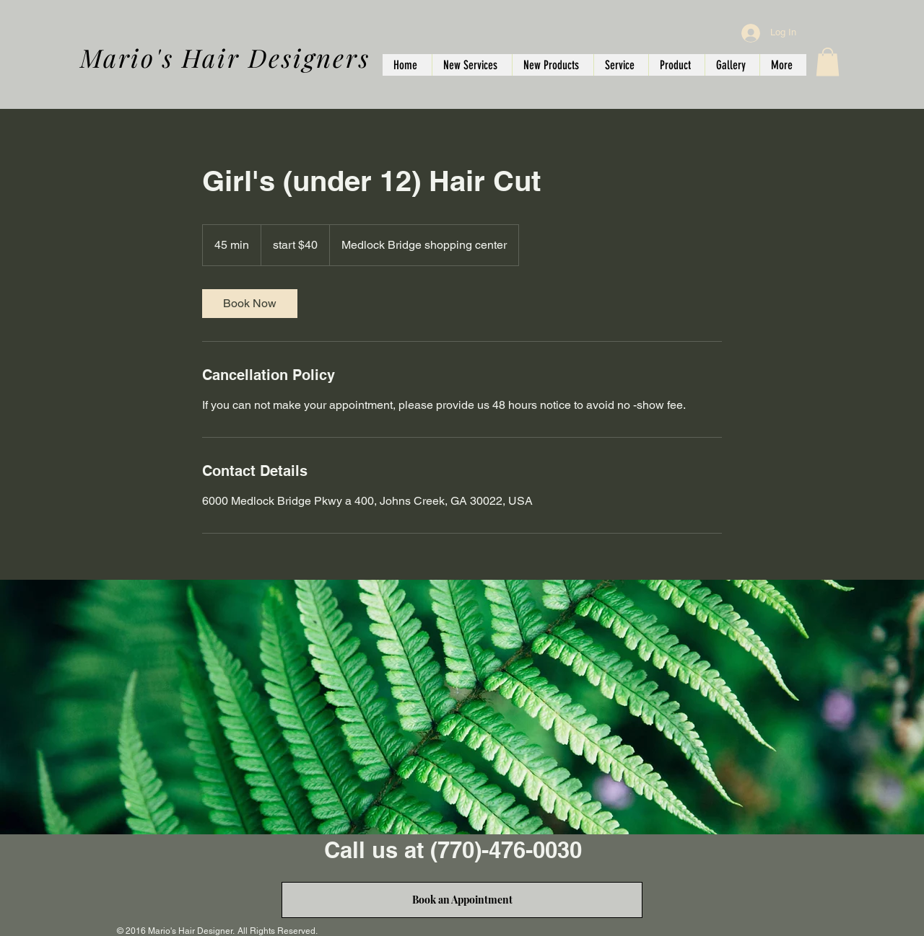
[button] (828, 62)
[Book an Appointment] (462, 900)
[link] (249, 303)
